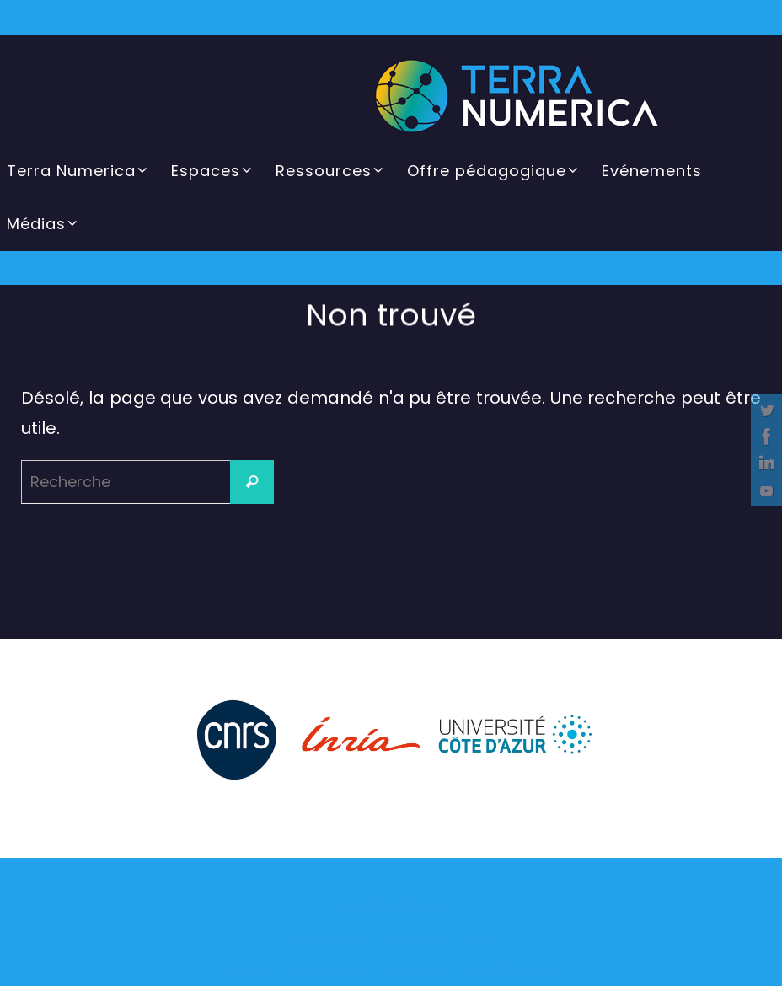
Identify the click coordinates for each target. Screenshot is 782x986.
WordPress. (464, 938)
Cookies (540, 970)
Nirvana (399, 938)
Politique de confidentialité (434, 970)
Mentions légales (265, 970)
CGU (336, 970)
